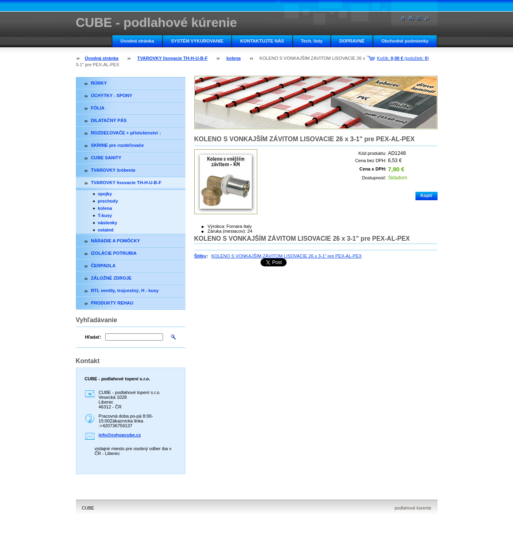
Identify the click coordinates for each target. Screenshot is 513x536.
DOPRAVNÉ (351, 41)
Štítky (200, 256)
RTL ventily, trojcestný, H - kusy (125, 290)
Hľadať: (93, 337)
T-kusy (105, 215)
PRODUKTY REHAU (112, 302)
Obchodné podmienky (404, 41)
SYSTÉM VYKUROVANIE (197, 41)
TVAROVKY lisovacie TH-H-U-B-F (172, 58)
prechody (108, 201)
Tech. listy (312, 41)
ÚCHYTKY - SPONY (111, 95)
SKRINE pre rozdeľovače (117, 145)
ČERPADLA (103, 265)
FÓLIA (98, 108)
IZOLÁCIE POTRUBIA (114, 253)
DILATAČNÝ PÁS (109, 120)
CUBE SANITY (106, 157)
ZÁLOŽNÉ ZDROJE (111, 278)
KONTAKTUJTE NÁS (262, 41)
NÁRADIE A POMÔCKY (115, 240)
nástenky (108, 222)
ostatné (106, 229)
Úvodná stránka (137, 41)
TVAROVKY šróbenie (113, 170)
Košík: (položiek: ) (403, 58)
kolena (233, 58)
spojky (105, 193)
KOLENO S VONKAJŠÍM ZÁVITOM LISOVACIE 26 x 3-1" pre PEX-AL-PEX (286, 256)
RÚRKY (99, 83)
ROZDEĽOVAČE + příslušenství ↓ (126, 132)
